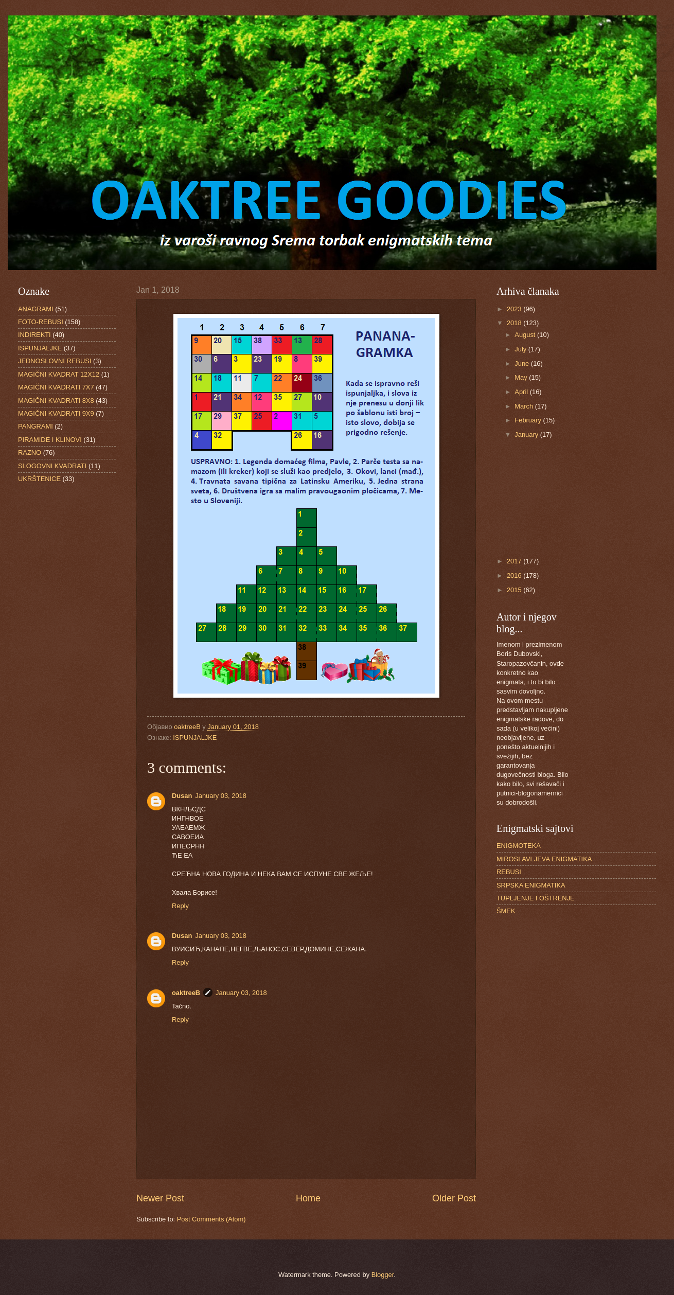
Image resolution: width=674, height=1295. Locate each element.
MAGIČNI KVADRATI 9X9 (56, 413)
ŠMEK (506, 911)
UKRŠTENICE (39, 479)
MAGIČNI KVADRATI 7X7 (56, 387)
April (522, 392)
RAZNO (29, 452)
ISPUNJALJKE (195, 737)
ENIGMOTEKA (518, 845)
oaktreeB (186, 993)
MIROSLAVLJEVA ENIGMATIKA (544, 859)
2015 (515, 590)
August (526, 335)
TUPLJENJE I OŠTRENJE (535, 898)
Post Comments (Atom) (211, 1219)
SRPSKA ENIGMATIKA (530, 885)
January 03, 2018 (220, 796)
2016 (515, 575)
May (522, 377)
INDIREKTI (34, 335)
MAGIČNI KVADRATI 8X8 (56, 400)
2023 (515, 309)
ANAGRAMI (36, 309)
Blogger (382, 1275)
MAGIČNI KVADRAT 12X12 (58, 374)
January (527, 434)
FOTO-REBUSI (40, 322)
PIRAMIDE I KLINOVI (50, 440)
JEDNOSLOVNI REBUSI (54, 361)
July (521, 349)
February (529, 420)
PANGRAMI (35, 426)
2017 (515, 561)
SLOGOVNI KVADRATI (52, 466)
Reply (180, 906)
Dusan (182, 796)
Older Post (454, 1198)
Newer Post (160, 1198)
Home (308, 1198)
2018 (515, 323)
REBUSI (508, 872)
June (523, 363)
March (525, 406)
